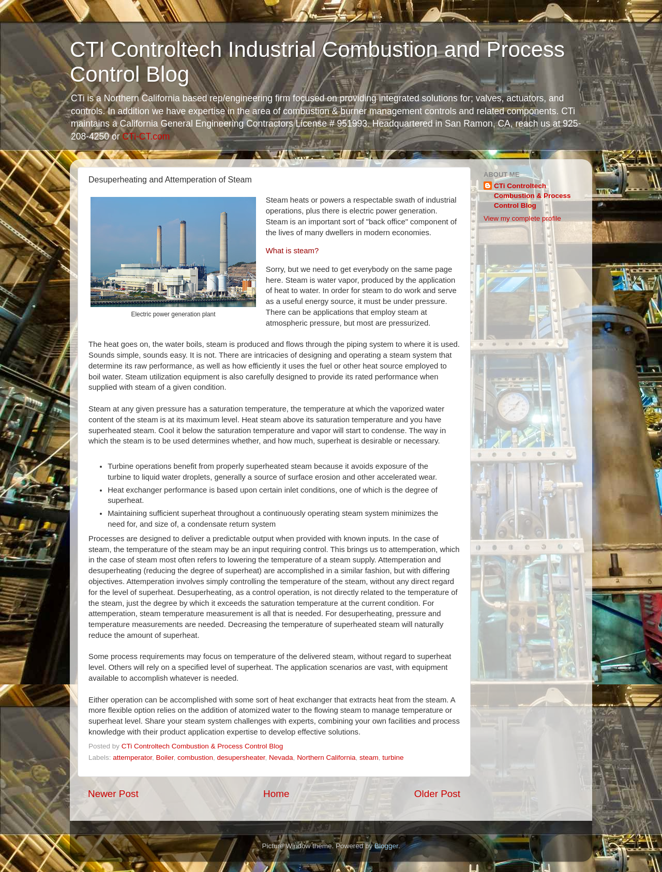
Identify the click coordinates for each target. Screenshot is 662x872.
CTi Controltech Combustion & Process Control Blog (532, 195)
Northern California (326, 757)
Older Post (437, 793)
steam (369, 757)
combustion (195, 757)
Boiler (165, 757)
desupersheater (241, 757)
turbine (392, 757)
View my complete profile (522, 218)
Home (276, 793)
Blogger (386, 846)
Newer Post (113, 793)
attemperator (132, 757)
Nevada (281, 757)
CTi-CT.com (146, 136)
